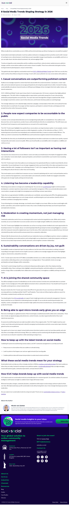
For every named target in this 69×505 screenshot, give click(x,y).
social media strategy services (52, 392)
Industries (5, 480)
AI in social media (18, 298)
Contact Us (41, 448)
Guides (3, 492)
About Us (4, 474)
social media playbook (45, 366)
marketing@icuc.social (41, 451)
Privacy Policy (55, 502)
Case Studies (4, 495)
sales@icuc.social (41, 445)
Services (4, 477)
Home (2, 8)
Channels (4, 484)
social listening (47, 186)
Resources (5, 487)
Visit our (43, 439)
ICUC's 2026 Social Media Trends (42, 71)
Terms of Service (63, 502)
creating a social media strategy (47, 364)
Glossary (3, 498)
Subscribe (55, 421)
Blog (7, 8)
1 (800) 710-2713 (41, 453)
